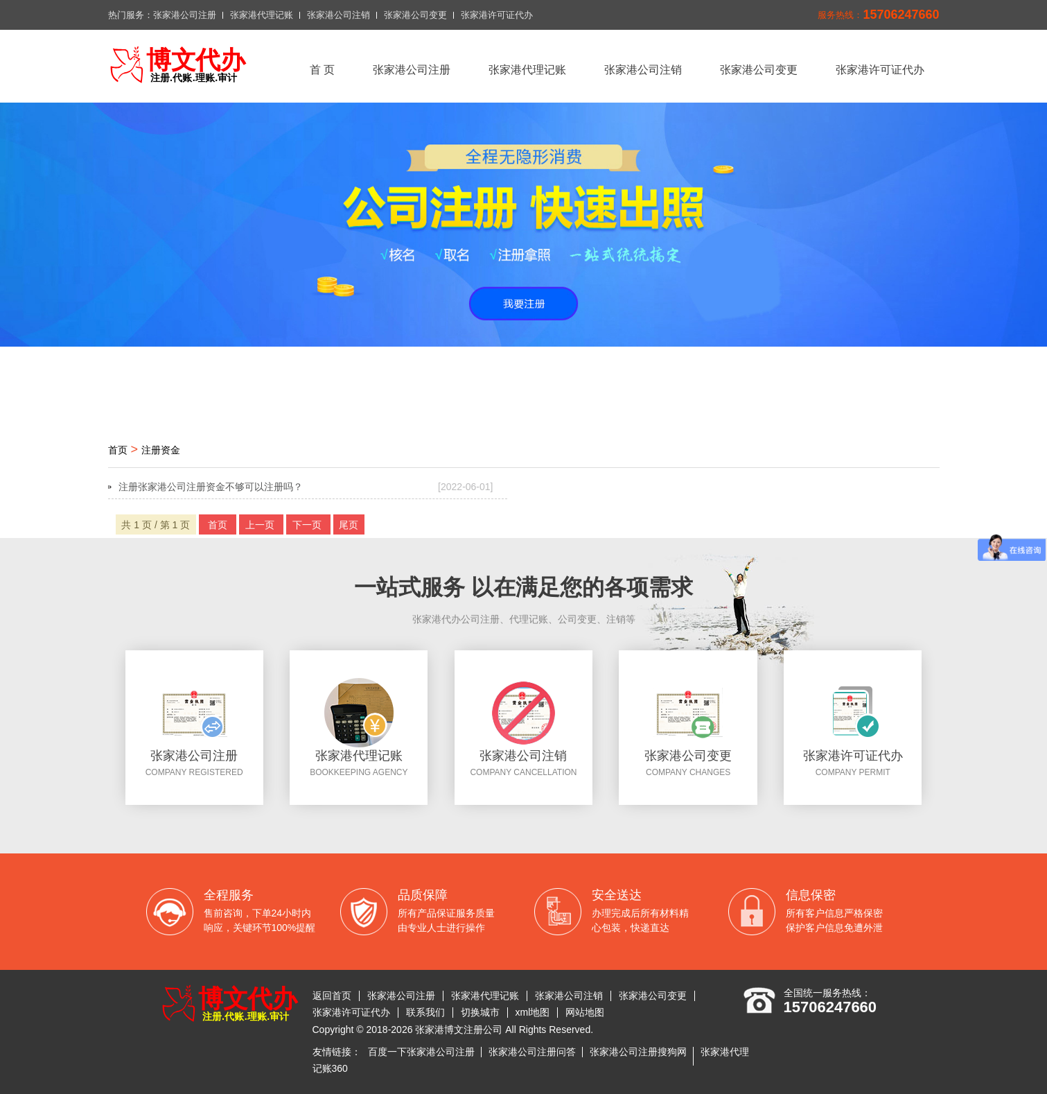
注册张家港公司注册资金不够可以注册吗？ (305, 486)
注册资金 (160, 449)
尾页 (348, 524)
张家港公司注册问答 (532, 1051)
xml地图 (533, 1012)
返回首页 (332, 995)
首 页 (322, 70)
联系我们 (425, 1012)
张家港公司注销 (338, 15)
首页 (117, 449)
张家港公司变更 (415, 15)
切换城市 (480, 1012)
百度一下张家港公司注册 (421, 1051)
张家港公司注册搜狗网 (638, 1051)
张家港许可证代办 (497, 15)
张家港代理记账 (261, 15)
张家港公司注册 (184, 15)
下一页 (308, 524)
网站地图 (584, 1012)
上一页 (261, 524)
